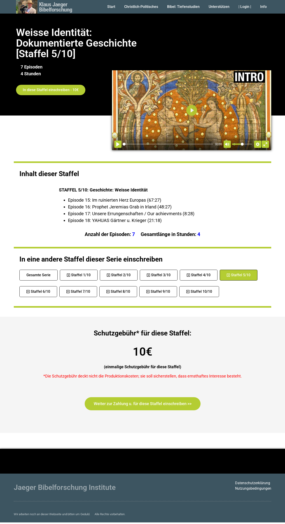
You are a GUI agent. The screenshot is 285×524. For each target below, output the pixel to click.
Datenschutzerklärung (252, 483)
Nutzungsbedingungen (253, 488)
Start (111, 7)
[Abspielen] (117, 144)
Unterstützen (219, 7)
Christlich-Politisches (141, 7)
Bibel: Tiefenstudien (183, 7)
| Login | (244, 7)
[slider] (168, 144)
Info (263, 7)
